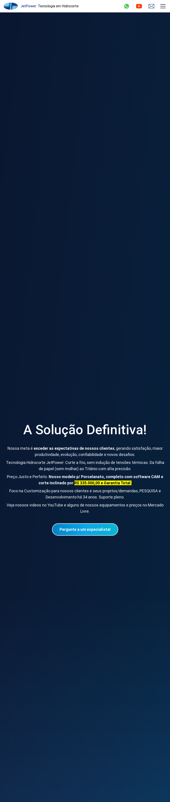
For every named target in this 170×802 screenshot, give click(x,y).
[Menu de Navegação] (162, 6)
